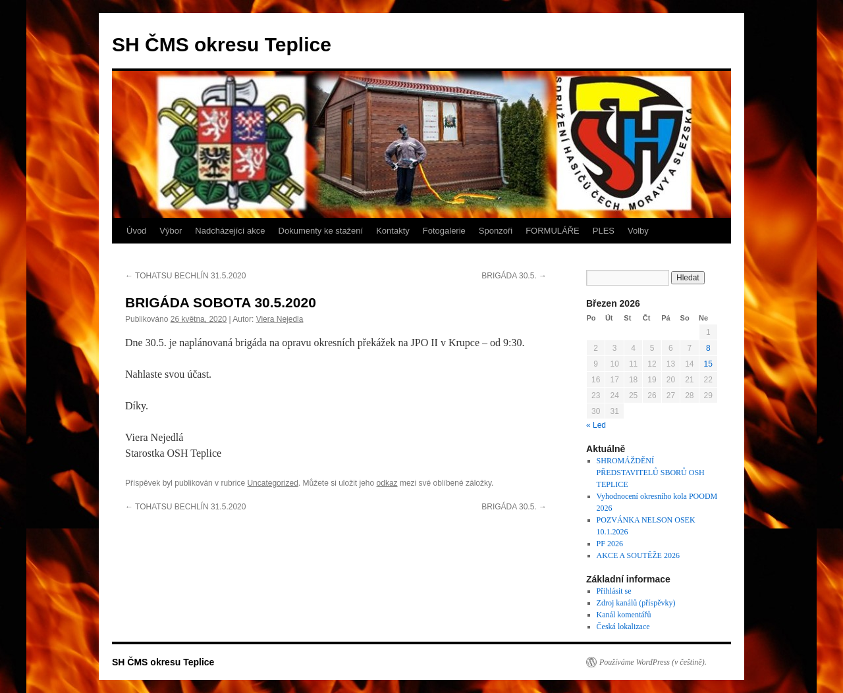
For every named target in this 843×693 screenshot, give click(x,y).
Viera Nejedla (280, 319)
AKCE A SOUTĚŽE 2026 (638, 555)
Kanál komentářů (624, 614)
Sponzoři (495, 231)
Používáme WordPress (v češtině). (653, 662)
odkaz (387, 483)
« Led (596, 425)
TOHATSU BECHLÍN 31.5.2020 (185, 275)
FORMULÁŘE (553, 231)
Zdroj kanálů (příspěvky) (636, 602)
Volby (638, 231)
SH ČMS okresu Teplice (221, 44)
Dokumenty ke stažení (321, 231)
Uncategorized (272, 483)
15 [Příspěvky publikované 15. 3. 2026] (708, 364)
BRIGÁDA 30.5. (514, 275)
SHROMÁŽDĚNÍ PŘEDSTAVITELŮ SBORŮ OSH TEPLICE (651, 472)
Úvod (136, 231)
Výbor (170, 231)
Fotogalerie (444, 231)
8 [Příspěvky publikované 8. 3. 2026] (708, 348)
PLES (603, 231)
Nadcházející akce (230, 231)
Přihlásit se (614, 591)
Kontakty (393, 231)
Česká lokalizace (623, 626)
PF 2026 (610, 543)
